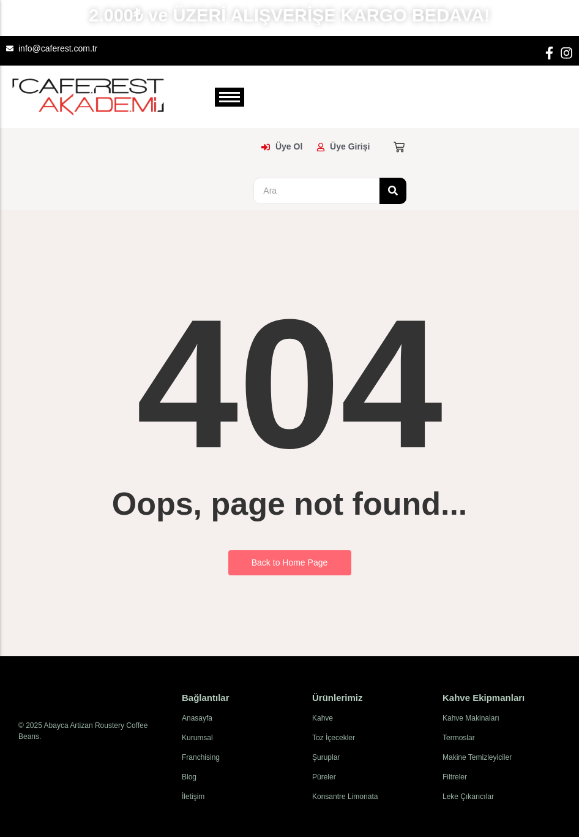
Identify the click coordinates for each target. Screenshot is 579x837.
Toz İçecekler (333, 737)
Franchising (201, 757)
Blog (189, 777)
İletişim (193, 796)
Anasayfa (197, 718)
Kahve (322, 718)
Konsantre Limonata (345, 796)
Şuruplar (326, 757)
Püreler (324, 777)
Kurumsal (197, 737)
